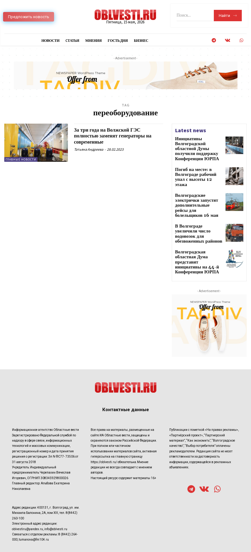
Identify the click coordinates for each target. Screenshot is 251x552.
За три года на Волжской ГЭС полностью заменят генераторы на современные (117, 136)
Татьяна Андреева (88, 149)
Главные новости (21, 159)
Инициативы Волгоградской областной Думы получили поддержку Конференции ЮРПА (198, 145)
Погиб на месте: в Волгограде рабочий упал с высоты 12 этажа (197, 165)
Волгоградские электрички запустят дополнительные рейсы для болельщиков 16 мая (198, 190)
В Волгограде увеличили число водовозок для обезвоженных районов (195, 211)
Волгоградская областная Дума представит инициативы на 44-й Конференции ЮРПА (196, 235)
